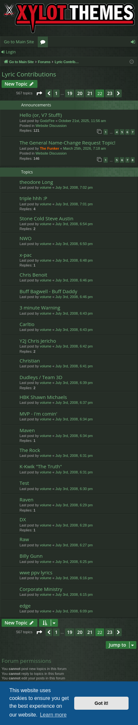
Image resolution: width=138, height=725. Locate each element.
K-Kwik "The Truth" (41, 466)
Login (11, 52)
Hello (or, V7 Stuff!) (41, 115)
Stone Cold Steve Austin (46, 218)
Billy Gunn (31, 556)
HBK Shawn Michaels (43, 397)
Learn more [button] (53, 715)
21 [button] (89, 93)
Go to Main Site (19, 42)
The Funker (49, 148)
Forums (44, 43)
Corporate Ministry (41, 589)
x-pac (26, 255)
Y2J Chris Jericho (38, 340)
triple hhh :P (33, 198)
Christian (30, 360)
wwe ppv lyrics (36, 572)
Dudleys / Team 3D (41, 377)
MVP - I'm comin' (38, 413)
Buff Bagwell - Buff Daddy (48, 291)
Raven (27, 499)
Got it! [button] (101, 703)
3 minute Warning (40, 307)
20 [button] (79, 93)
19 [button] (69, 93)
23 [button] (109, 93)
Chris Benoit (33, 274)
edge (25, 605)
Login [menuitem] (134, 43)
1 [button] (56, 93)
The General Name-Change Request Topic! (68, 142)
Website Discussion (51, 126)
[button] (39, 93)
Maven (27, 430)
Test (24, 483)
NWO (26, 238)
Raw (24, 539)
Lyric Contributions (29, 74)
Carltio (27, 324)
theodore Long (36, 182)
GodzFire (47, 121)
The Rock (30, 450)
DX (23, 519)
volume (45, 187)
